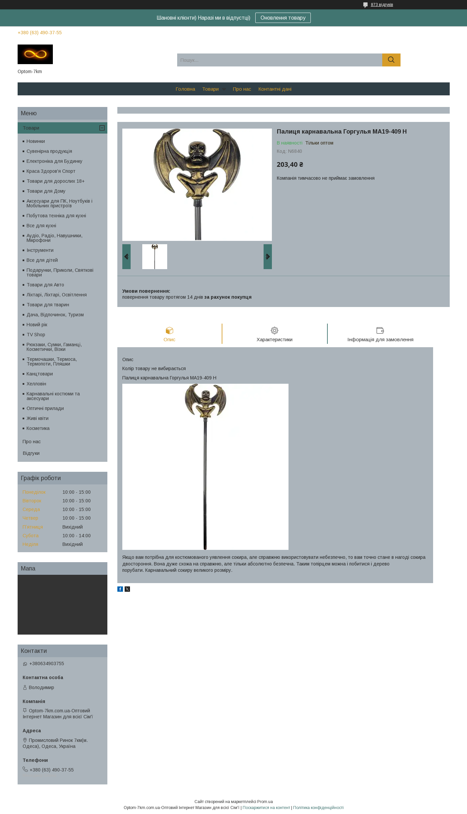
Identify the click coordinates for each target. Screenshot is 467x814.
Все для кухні (41, 225)
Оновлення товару (283, 18)
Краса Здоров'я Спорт (51, 171)
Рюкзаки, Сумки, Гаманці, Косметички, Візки (54, 347)
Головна (185, 89)
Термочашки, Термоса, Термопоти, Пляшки (52, 361)
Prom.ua (265, 801)
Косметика (38, 428)
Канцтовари (40, 373)
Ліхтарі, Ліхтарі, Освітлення (57, 294)
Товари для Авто (45, 284)
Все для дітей (42, 260)
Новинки (36, 141)
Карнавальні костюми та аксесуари (53, 396)
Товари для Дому (46, 191)
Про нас (242, 89)
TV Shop (36, 334)
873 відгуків (382, 4)
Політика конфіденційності (318, 807)
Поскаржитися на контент (266, 807)
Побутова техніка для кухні (56, 215)
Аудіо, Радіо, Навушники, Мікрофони (54, 238)
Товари (210, 89)
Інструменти (40, 250)
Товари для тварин (48, 304)
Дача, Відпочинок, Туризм (55, 314)
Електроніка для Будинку (54, 161)
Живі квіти (38, 418)
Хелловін (36, 383)
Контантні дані (275, 89)
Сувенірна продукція (49, 151)
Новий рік (37, 324)
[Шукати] (391, 59)
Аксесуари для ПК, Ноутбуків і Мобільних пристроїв (59, 203)
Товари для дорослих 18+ (56, 181)
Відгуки (31, 453)
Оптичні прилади (45, 408)
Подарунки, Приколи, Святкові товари (60, 272)
